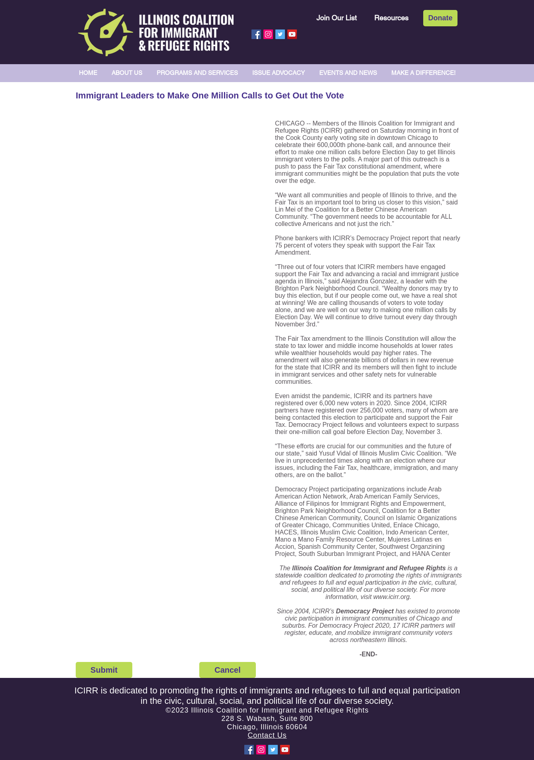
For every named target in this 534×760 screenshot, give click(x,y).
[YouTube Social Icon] (292, 34)
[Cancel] (227, 670)
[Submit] (104, 670)
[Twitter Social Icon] (280, 34)
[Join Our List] (336, 18)
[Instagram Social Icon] (268, 34)
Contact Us (267, 735)
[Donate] (440, 18)
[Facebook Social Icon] (256, 34)
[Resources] (391, 18)
